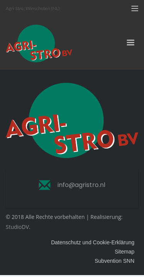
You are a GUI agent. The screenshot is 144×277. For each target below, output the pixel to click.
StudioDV (17, 226)
